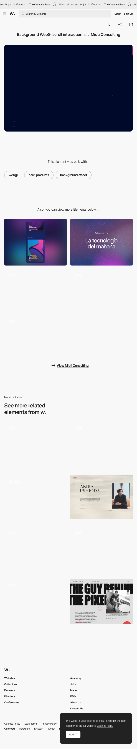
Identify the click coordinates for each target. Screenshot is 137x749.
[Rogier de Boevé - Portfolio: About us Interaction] (35, 602)
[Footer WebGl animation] (101, 290)
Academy (75, 678)
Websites (9, 678)
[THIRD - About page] (101, 497)
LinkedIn (38, 728)
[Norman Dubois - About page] (101, 601)
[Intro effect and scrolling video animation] (35, 336)
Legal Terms (30, 723)
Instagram (24, 728)
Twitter (51, 728)
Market (74, 690)
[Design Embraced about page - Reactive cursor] (35, 549)
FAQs (73, 696)
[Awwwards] (12, 13)
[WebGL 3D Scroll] (35, 498)
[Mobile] (35, 242)
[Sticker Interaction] (101, 550)
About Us (75, 702)
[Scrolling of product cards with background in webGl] (35, 290)
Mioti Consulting (105, 34)
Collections (10, 684)
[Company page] (101, 445)
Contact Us (76, 708)
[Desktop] (101, 242)
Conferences (11, 702)
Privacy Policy (49, 723)
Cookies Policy (12, 723)
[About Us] (35, 445)
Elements (9, 690)
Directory (9, 696)
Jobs (73, 684)
